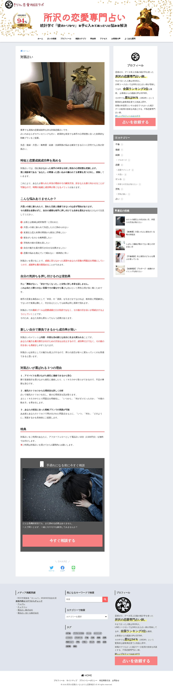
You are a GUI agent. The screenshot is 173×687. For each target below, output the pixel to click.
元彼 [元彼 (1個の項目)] (92, 637)
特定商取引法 (104, 680)
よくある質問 (130, 39)
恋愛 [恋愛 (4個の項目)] (104, 637)
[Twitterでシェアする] (51, 569)
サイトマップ (71, 680)
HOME (86, 675)
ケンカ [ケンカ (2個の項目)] (89, 633)
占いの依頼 (51, 39)
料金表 (93, 39)
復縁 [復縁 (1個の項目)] (98, 637)
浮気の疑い (124, 194)
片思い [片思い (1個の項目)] (84, 642)
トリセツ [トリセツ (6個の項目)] (69, 637)
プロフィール (65, 39)
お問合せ (115, 680)
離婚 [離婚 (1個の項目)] (75, 646)
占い (119, 199)
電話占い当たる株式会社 (28, 613)
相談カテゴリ (80, 39)
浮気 (119, 189)
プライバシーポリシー (88, 680)
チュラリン (22, 607)
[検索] (105, 599)
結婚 (119, 155)
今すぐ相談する (62, 540)
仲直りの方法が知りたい (129, 184)
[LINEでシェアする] (73, 569)
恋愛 (119, 165)
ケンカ (120, 179)
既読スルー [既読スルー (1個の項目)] (69, 642)
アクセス (103, 39)
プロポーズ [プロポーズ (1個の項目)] (78, 637)
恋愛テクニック (126, 170)
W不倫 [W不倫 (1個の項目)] (68, 633)
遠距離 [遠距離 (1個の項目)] (68, 646)
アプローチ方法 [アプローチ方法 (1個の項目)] (79, 633)
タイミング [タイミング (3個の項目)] (97, 633)
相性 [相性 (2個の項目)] (98, 642)
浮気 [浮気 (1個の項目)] (77, 642)
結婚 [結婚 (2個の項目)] (104, 642)
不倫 (119, 144)
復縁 (119, 149)
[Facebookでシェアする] (62, 569)
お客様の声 (115, 39)
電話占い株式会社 (25, 610)
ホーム (40, 39)
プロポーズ (124, 160)
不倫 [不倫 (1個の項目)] (86, 637)
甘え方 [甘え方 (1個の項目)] (92, 642)
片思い (122, 174)
